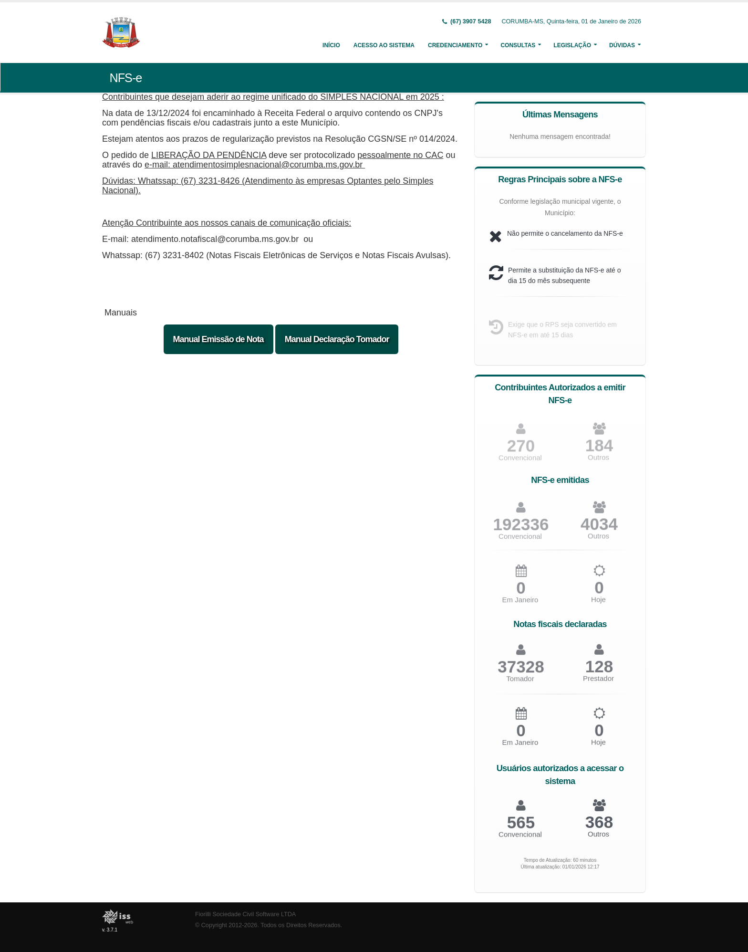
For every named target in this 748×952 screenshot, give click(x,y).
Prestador (598, 682)
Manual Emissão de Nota (218, 339)
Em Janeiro (520, 603)
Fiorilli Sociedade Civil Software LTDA (245, 914)
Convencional (520, 540)
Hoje (598, 603)
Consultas (517, 45)
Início (331, 45)
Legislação (572, 45)
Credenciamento (455, 45)
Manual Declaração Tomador (337, 339)
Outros (598, 460)
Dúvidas (622, 45)
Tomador (520, 682)
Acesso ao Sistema (384, 45)
